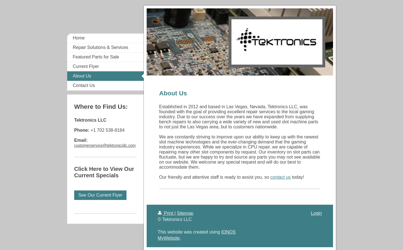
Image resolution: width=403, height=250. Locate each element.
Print (166, 213)
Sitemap (185, 213)
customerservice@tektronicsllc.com (105, 145)
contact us (280, 177)
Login (316, 213)
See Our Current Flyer (100, 195)
